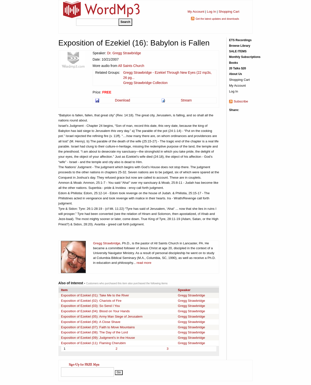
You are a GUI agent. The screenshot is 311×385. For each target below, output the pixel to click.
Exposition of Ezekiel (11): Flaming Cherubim (93, 343)
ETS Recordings (240, 40)
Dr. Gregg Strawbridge (124, 53)
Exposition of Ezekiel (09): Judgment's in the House (98, 337)
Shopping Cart (229, 11)
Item (64, 290)
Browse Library (239, 45)
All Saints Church (131, 66)
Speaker (184, 290)
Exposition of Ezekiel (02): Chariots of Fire (91, 300)
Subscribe (241, 101)
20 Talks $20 (237, 68)
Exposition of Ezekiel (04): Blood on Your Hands (95, 311)
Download (122, 100)
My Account (196, 11)
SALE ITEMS (238, 51)
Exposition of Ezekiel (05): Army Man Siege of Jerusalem (102, 316)
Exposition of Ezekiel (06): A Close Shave (90, 322)
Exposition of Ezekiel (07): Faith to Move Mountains (98, 327)
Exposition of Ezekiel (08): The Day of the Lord (94, 332)
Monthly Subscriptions (244, 57)
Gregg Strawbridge (106, 243)
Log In (211, 11)
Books (233, 62)
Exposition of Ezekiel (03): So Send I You (90, 306)
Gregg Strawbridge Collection (145, 83)
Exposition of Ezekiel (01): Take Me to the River (95, 295)
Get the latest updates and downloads (217, 18)
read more (144, 263)
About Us (235, 74)
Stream (186, 100)
